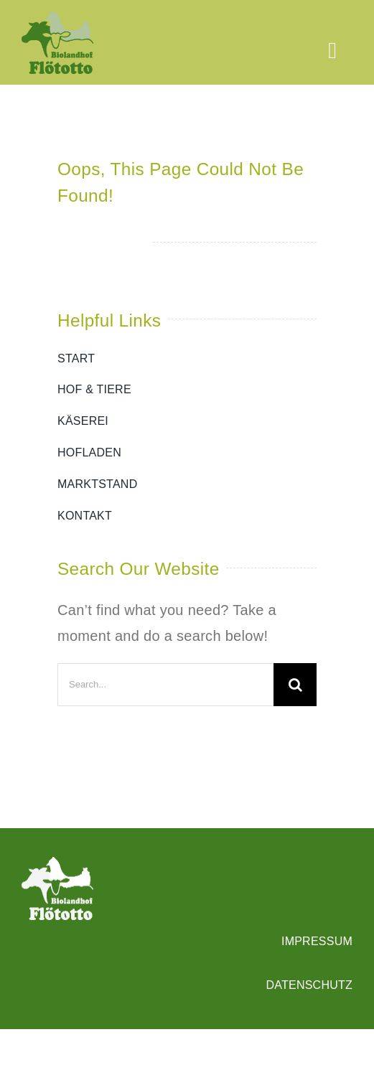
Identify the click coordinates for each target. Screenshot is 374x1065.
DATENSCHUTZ (309, 985)
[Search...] (165, 684)
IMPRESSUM (316, 941)
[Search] (295, 684)
